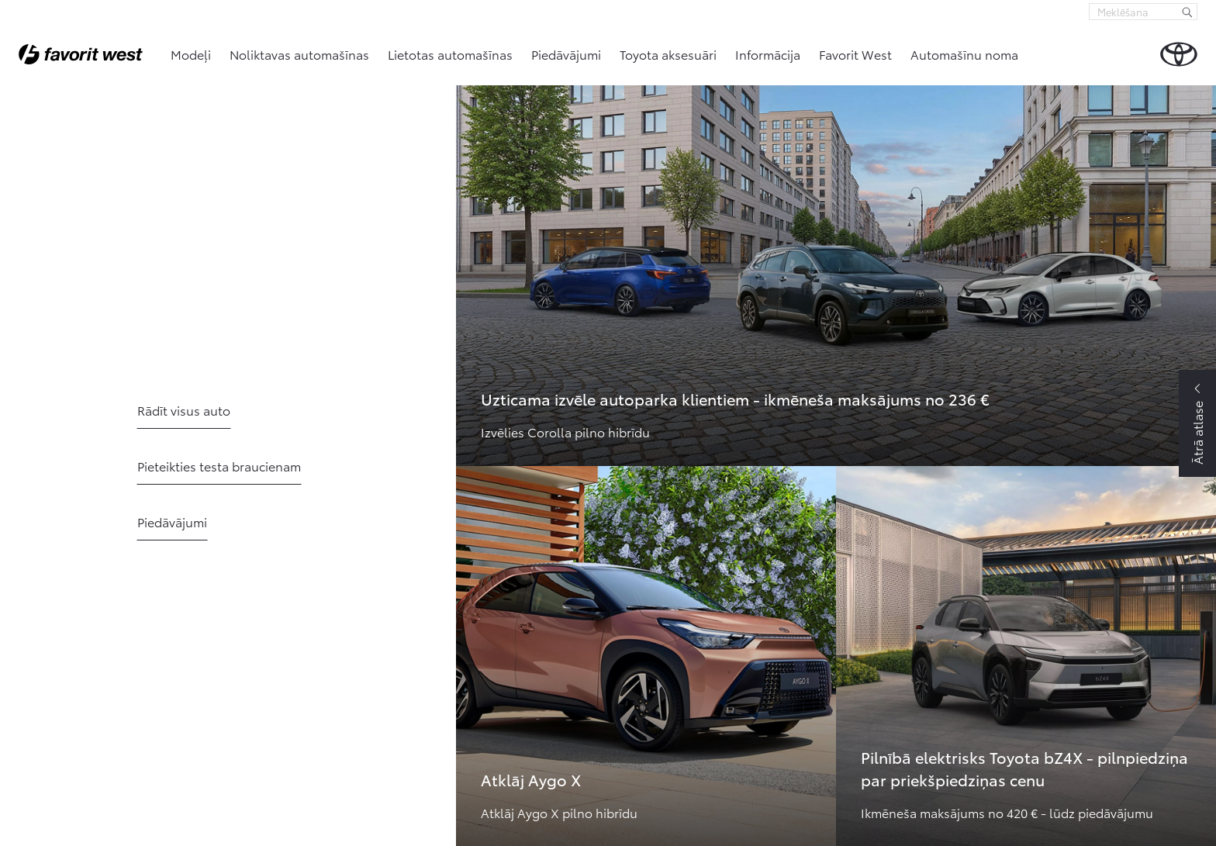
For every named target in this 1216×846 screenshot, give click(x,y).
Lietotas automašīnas (450, 54)
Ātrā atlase (1197, 432)
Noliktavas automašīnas (299, 54)
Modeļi (191, 54)
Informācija (767, 54)
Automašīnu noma (964, 54)
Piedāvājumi (566, 54)
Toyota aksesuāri (668, 54)
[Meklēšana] (1187, 11)
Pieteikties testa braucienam (219, 466)
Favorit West (855, 54)
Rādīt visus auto (183, 410)
